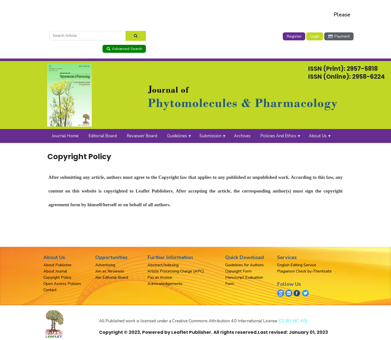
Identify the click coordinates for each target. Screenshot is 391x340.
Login (314, 36)
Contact (50, 290)
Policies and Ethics (278, 136)
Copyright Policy (57, 277)
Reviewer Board (142, 136)
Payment (339, 36)
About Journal (55, 271)
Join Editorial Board (111, 277)
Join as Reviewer (109, 271)
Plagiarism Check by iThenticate (304, 271)
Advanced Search (124, 49)
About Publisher (57, 265)
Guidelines (177, 136)
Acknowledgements (165, 283)
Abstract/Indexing (163, 265)
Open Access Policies (62, 283)
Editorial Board (103, 136)
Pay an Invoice (159, 277)
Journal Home (65, 136)
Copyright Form (238, 271)
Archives (242, 136)
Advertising (105, 265)
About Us (318, 136)
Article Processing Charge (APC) (175, 271)
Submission (210, 136)
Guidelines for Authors (244, 265)
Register (294, 36)
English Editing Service (296, 265)
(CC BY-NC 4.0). (293, 321)
